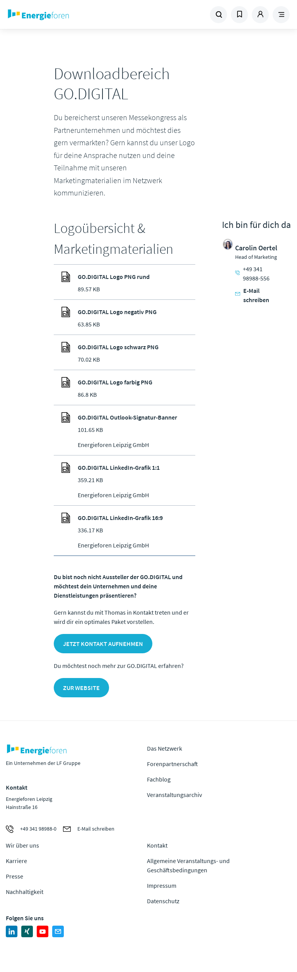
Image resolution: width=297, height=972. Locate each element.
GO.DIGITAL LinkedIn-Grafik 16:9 (120, 518)
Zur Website (81, 688)
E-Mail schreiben (252, 295)
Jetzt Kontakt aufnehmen (103, 643)
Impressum (161, 885)
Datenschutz (163, 901)
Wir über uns (22, 845)
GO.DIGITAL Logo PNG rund (114, 276)
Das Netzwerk (164, 748)
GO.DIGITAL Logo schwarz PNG (118, 347)
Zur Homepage (59, 14)
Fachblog (159, 779)
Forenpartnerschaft (172, 764)
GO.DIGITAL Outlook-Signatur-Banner (127, 417)
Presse (14, 876)
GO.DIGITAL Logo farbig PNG (115, 382)
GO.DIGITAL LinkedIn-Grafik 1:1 (119, 467)
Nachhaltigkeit (24, 892)
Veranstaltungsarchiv (174, 795)
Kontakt (157, 845)
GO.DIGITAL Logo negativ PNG (117, 312)
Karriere (16, 861)
